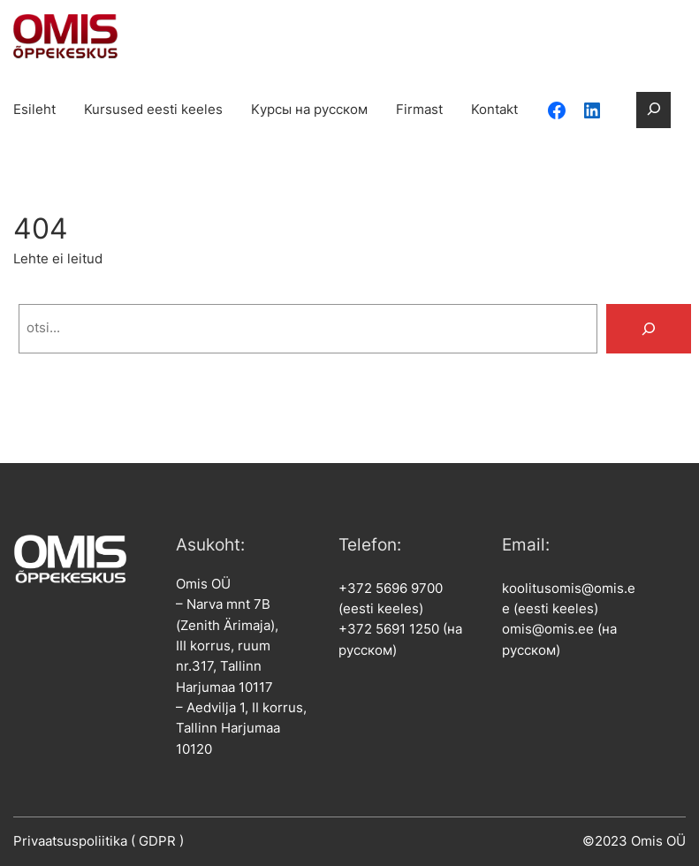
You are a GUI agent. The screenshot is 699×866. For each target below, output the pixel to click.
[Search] (648, 328)
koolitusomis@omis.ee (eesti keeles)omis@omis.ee (568, 609)
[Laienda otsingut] (653, 110)
